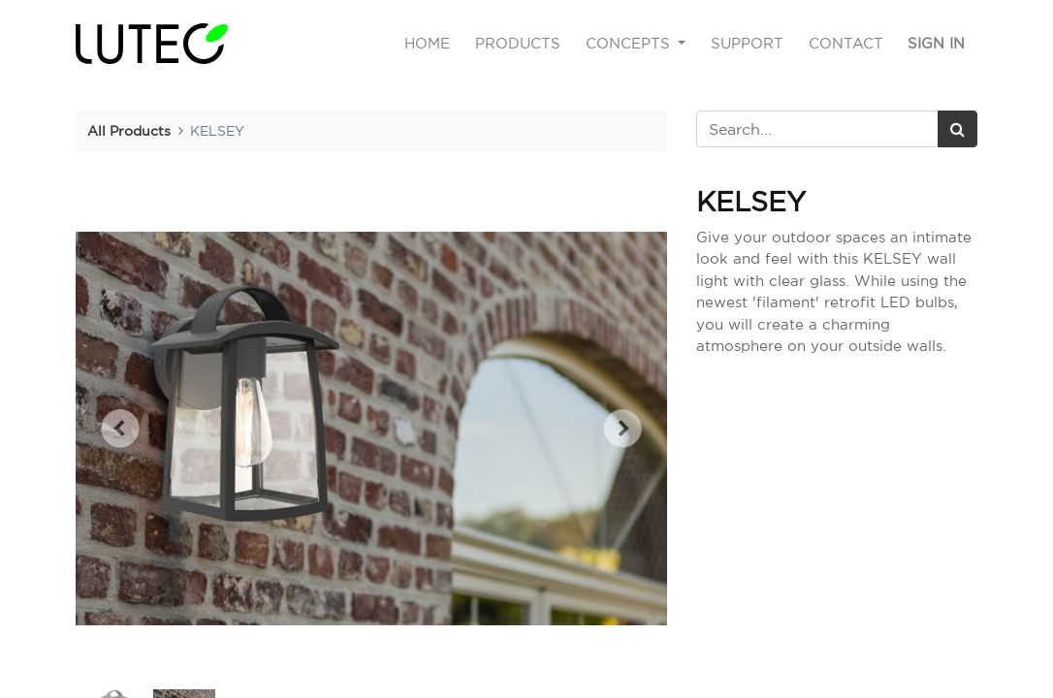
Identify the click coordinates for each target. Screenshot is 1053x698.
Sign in (936, 43)
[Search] (957, 129)
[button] (120, 428)
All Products (129, 130)
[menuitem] (428, 44)
